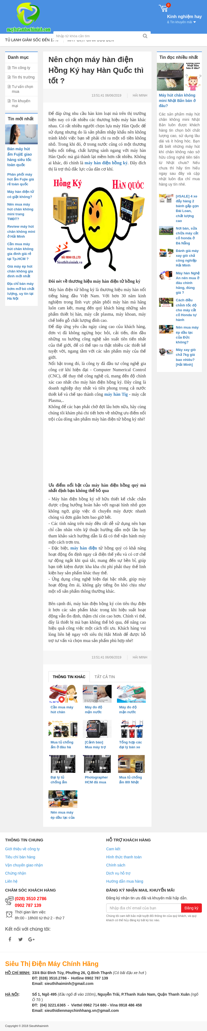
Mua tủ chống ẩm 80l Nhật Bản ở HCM (130, 782)
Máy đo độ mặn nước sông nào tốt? (130, 712)
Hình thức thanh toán (124, 857)
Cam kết (113, 849)
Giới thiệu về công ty (22, 849)
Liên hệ (11, 881)
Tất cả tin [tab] (105, 677)
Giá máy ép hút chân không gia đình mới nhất (20, 271)
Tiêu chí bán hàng (20, 857)
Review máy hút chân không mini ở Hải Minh (21, 231)
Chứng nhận (15, 873)
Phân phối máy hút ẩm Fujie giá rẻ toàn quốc (20, 179)
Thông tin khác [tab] (69, 677)
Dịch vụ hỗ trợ (118, 873)
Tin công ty (21, 68)
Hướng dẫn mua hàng (124, 881)
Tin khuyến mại (21, 103)
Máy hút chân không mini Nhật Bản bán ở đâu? (177, 100)
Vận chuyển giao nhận (24, 865)
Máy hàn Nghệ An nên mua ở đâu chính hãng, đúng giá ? (188, 283)
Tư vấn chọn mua (22, 89)
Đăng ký (191, 908)
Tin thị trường (23, 77)
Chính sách (115, 865)
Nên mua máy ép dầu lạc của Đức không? (63, 817)
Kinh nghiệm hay (184, 18)
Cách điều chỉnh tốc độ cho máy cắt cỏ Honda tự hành (186, 310)
